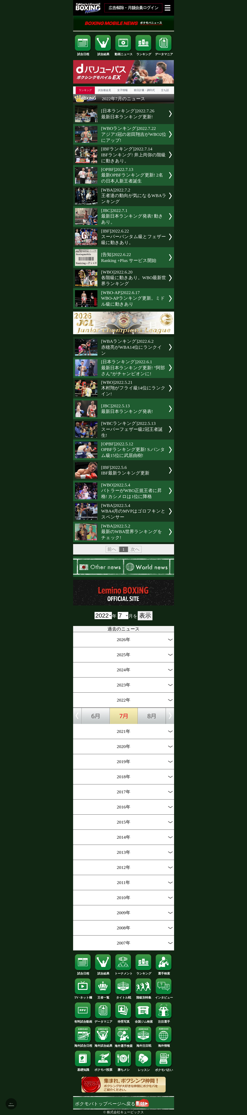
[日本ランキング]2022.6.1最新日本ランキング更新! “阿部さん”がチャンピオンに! (133, 367)
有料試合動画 (83, 1020)
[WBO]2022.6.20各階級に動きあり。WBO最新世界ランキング (133, 278)
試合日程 (83, 53)
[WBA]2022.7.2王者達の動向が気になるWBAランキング (134, 196)
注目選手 (164, 1020)
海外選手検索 (123, 1044)
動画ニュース (123, 53)
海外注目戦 (144, 1044)
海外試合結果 (103, 1044)
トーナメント (123, 972)
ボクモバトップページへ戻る (112, 1103)
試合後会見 (104, 90)
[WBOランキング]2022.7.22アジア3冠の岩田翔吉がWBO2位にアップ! (133, 134)
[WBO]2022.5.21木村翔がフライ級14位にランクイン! (133, 388)
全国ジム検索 (144, 1020)
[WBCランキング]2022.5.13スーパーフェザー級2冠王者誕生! (132, 429)
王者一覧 (103, 996)
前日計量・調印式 (144, 90)
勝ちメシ (123, 1068)
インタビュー (164, 996)
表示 (145, 615)
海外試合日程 (83, 1044)
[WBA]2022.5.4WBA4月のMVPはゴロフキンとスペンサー (133, 511)
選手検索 (164, 972)
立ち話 (165, 90)
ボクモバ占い (164, 1069)
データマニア (164, 53)
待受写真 (123, 1020)
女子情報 (122, 90)
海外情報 (164, 1044)
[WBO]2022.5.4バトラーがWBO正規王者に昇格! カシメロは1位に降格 (131, 490)
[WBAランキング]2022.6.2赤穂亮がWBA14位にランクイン (131, 347)
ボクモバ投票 (103, 1068)
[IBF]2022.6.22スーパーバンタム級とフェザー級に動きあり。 (133, 237)
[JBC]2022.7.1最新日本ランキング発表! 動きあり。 (132, 216)
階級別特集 (144, 996)
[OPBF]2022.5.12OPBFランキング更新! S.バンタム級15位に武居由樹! (133, 449)
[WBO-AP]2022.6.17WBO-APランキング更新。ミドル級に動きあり (133, 298)
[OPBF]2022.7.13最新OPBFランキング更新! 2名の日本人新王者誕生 (132, 175)
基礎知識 (83, 1068)
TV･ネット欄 (83, 996)
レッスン (144, 1069)
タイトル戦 (123, 996)
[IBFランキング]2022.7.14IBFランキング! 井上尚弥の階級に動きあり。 (133, 154)
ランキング (144, 53)
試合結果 (103, 53)
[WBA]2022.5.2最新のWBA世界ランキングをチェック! (131, 532)
